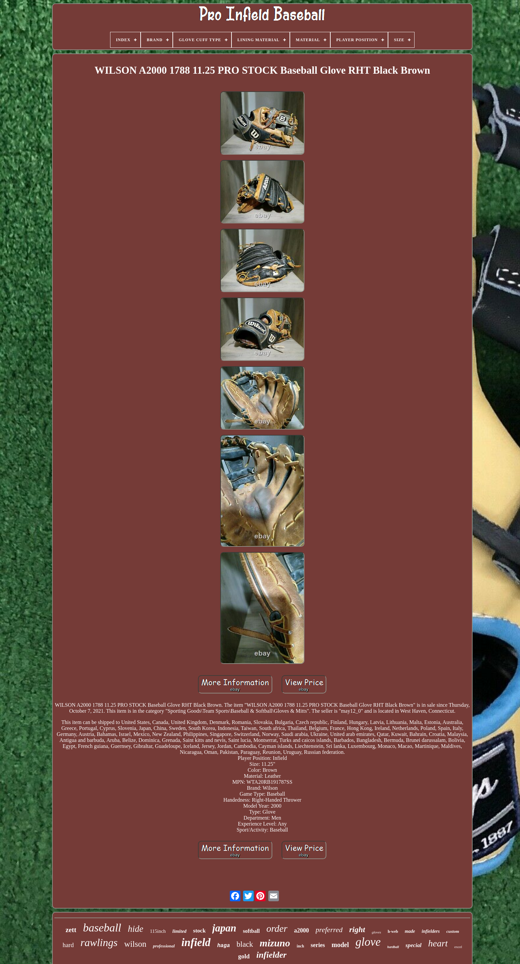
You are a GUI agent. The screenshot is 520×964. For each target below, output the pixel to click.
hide (136, 929)
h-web (393, 931)
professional (164, 945)
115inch (158, 931)
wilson (135, 943)
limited (179, 931)
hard (68, 944)
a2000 (301, 930)
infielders (431, 931)
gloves (376, 932)
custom (452, 931)
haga (223, 946)
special (414, 945)
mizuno (275, 942)
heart (438, 943)
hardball (393, 947)
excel (458, 947)
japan (224, 928)
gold (244, 956)
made (410, 931)
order (276, 928)
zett (71, 930)
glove (368, 941)
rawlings (98, 942)
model (340, 944)
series (318, 945)
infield (196, 942)
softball (251, 931)
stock (199, 930)
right (357, 929)
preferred (329, 929)
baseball (102, 928)
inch (300, 946)
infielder (271, 955)
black (244, 944)
